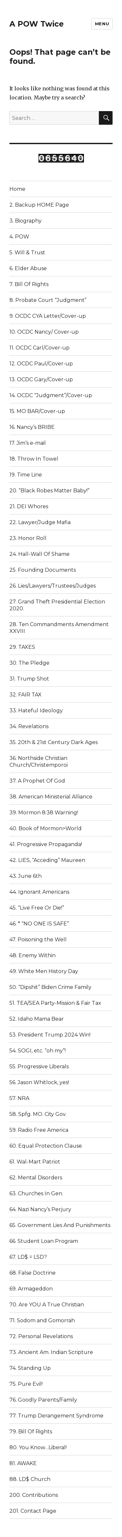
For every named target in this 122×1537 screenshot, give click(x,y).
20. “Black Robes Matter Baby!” (49, 490)
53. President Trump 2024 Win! (49, 1035)
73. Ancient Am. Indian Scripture (51, 1352)
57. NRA (19, 1098)
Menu (102, 23)
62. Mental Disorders (35, 1178)
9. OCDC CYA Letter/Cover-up (47, 316)
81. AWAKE (23, 1463)
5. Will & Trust (27, 252)
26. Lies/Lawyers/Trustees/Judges (52, 586)
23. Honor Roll (28, 538)
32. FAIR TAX (25, 695)
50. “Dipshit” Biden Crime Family (50, 987)
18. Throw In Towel (33, 459)
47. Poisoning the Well (38, 939)
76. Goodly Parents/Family (43, 1400)
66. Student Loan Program (43, 1241)
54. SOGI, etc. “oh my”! (37, 1051)
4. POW (19, 237)
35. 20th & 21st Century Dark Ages (53, 742)
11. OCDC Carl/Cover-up (39, 348)
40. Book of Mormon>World (45, 828)
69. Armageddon (31, 1289)
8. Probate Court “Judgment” (48, 300)
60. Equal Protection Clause (45, 1146)
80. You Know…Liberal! (38, 1447)
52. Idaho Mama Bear (36, 1019)
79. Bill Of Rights (30, 1431)
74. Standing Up (30, 1368)
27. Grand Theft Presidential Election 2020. (57, 605)
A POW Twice (36, 24)
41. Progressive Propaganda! (45, 844)
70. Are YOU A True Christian (46, 1305)
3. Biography (25, 221)
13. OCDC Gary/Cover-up (41, 379)
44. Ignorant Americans (39, 892)
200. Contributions (33, 1495)
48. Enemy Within (32, 955)
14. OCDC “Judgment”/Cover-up (50, 395)
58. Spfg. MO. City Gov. (37, 1114)
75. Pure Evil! (26, 1384)
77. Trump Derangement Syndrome (56, 1416)
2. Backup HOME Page (39, 205)
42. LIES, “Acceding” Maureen (47, 860)
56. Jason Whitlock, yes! (39, 1082)
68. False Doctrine (32, 1273)
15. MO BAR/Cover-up (37, 411)
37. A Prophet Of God (37, 781)
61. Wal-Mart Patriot (34, 1162)
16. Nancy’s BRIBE (32, 427)
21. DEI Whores (28, 506)
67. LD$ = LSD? (28, 1257)
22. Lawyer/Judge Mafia (40, 522)
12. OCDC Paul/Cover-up (41, 364)
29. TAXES (22, 647)
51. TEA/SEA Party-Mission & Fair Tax (55, 1003)
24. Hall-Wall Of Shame (39, 554)
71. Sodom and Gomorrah (42, 1320)
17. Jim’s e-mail (27, 443)
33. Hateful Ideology (36, 710)
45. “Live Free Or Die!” (36, 908)
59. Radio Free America (38, 1130)
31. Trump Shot (29, 679)
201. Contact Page (32, 1511)
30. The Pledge (29, 663)
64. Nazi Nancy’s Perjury (40, 1209)
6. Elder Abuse (28, 268)
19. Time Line (25, 475)
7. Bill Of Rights (28, 284)
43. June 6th (25, 876)
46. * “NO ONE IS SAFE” (39, 924)
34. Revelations (28, 726)
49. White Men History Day (43, 971)
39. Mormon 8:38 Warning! (43, 812)
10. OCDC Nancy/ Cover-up (44, 332)
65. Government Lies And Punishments (59, 1225)
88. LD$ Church (29, 1479)
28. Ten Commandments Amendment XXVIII (59, 627)
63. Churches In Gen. (36, 1193)
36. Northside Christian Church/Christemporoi (38, 761)
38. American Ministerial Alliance (50, 797)
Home (17, 189)
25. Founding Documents (42, 570)
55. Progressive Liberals (39, 1066)
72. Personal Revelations (41, 1336)
